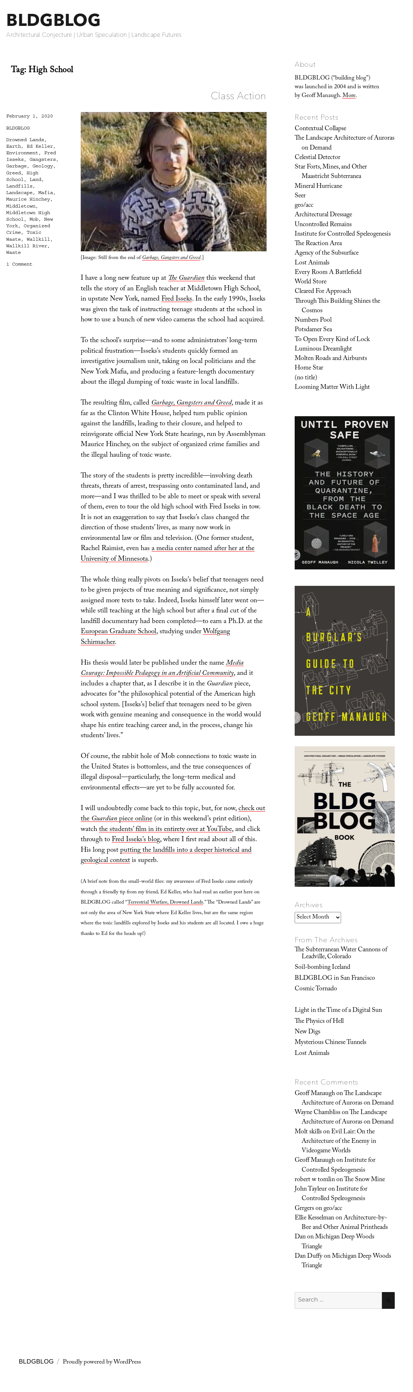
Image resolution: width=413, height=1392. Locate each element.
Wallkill (38, 239)
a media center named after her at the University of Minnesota (168, 554)
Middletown (20, 206)
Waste (13, 252)
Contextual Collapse (320, 129)
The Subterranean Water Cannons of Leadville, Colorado (341, 954)
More (349, 96)
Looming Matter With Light (332, 387)
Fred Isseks (176, 299)
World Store (310, 282)
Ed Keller (40, 146)
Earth (13, 146)
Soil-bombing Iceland (322, 967)
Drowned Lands (25, 140)
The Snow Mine (364, 1180)
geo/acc (304, 205)
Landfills (19, 186)
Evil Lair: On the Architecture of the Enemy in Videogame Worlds (339, 1142)
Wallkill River (26, 246)
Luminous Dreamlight (323, 349)
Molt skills (308, 1132)
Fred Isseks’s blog (136, 840)
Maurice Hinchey (28, 199)
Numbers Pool (313, 320)
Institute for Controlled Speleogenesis (343, 234)
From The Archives (326, 939)
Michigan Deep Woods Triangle (338, 1242)
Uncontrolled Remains (323, 225)
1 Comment (19, 264)
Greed (13, 173)
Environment (22, 153)
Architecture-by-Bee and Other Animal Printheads (345, 1223)
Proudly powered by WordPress (102, 1362)
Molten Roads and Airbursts (331, 358)
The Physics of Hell (319, 1021)
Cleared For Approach (323, 291)
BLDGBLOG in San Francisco (335, 978)
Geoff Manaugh (315, 1094)
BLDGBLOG (53, 19)
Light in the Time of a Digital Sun (338, 1010)
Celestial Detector (317, 157)
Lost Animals (312, 263)
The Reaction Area (318, 244)
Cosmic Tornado (316, 989)
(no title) (306, 378)
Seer (300, 196)
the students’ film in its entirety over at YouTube (165, 830)
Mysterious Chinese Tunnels (330, 1042)
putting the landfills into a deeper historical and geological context (166, 856)
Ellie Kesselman (314, 1218)
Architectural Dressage (323, 215)
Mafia (45, 193)
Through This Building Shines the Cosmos (337, 306)
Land (35, 179)
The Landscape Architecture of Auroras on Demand (344, 143)
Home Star (309, 368)
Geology (42, 166)
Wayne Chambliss (317, 1112)
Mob (34, 219)
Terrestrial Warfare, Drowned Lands (165, 902)
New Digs (307, 1032)
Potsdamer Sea (313, 330)
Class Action (239, 95)
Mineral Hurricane (318, 186)
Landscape (19, 193)
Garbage (16, 166)
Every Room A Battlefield (328, 272)
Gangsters (43, 159)
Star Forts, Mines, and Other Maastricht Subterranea (331, 172)
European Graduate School (118, 632)
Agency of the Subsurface (327, 253)
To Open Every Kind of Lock (332, 340)
